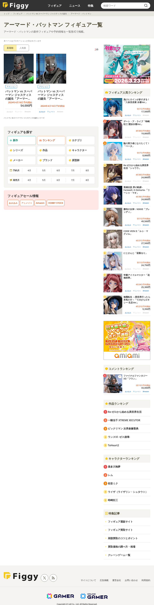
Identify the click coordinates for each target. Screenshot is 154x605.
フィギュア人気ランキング (123, 92)
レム (110, 475)
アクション (11, 86)
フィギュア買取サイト (120, 530)
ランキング (47, 140)
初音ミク (113, 483)
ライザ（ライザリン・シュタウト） (128, 492)
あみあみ (42, 112)
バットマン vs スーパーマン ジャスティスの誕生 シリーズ (24, 118)
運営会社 (116, 580)
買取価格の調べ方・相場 (121, 546)
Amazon (40, 202)
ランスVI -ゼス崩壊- (119, 437)
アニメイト (51, 112)
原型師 (74, 160)
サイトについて (88, 580)
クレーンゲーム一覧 (119, 555)
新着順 (10, 47)
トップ (6, 13)
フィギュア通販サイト (120, 521)
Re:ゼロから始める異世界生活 (125, 412)
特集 (90, 5)
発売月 (14, 180)
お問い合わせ (131, 580)
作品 (43, 150)
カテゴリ (75, 140)
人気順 (22, 47)
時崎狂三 (113, 500)
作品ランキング (116, 403)
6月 (58, 170)
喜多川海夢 (114, 466)
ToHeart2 (113, 445)
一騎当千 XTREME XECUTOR (124, 420)
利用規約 (146, 580)
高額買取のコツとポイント (123, 538)
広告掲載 (104, 580)
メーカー (16, 160)
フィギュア (55, 5)
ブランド (45, 160)
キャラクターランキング (122, 458)
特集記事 (112, 513)
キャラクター (78, 150)
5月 (44, 170)
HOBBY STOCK (55, 202)
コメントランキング (119, 369)
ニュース (74, 5)
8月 (87, 170)
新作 (13, 140)
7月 (73, 170)
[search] (146, 5)
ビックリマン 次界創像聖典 (123, 428)
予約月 (14, 170)
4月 (29, 170)
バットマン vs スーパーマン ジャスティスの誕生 (46, 13)
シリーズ (16, 150)
